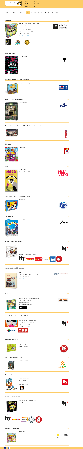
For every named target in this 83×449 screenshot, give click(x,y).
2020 (24, 12)
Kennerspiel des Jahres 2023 (24, 35)
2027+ (6, 12)
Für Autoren (37, 1)
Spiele (27, 3)
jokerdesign (25, 278)
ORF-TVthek (30, 326)
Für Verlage (37, 3)
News (26, 1)
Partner (35, 6)
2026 (10, 12)
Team (26, 5)
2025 (14, 12)
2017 (42, 12)
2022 (28, 12)
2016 (45, 12)
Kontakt (27, 6)
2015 (49, 12)
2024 (17, 12)
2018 (38, 12)
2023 (21, 12)
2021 (31, 12)
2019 (35, 12)
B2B (34, 5)
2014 (52, 12)
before (56, 12)
